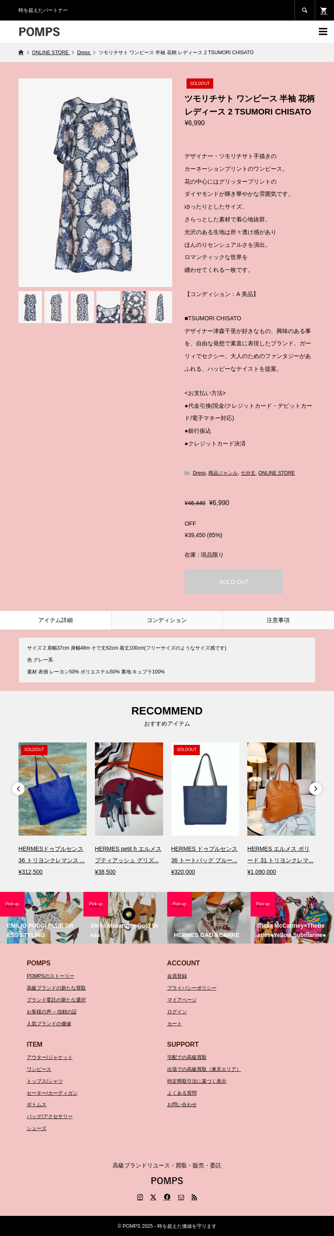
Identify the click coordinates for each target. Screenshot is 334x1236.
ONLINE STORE (276, 473)
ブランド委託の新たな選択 (56, 1000)
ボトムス (36, 1104)
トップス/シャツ (44, 1081)
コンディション (167, 620)
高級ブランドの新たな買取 (56, 988)
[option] (52, 810)
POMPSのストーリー (50, 976)
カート (174, 1024)
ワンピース (39, 1069)
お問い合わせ (182, 1104)
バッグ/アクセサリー (49, 1116)
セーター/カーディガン (52, 1093)
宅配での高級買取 (187, 1057)
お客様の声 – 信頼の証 (51, 1012)
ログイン (177, 1012)
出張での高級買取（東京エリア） (204, 1069)
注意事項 (278, 620)
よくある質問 (182, 1093)
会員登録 (177, 976)
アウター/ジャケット (49, 1057)
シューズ (36, 1128)
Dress (199, 473)
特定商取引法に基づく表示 (196, 1081)
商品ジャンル (223, 473)
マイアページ (182, 1000)
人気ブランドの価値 (49, 1024)
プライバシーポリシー (192, 988)
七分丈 (248, 473)
